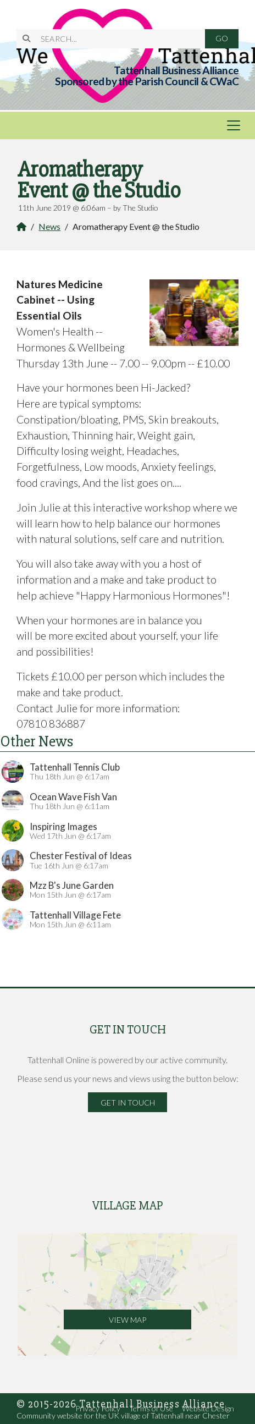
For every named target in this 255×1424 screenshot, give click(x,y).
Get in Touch (128, 1102)
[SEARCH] (116, 38)
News (49, 226)
